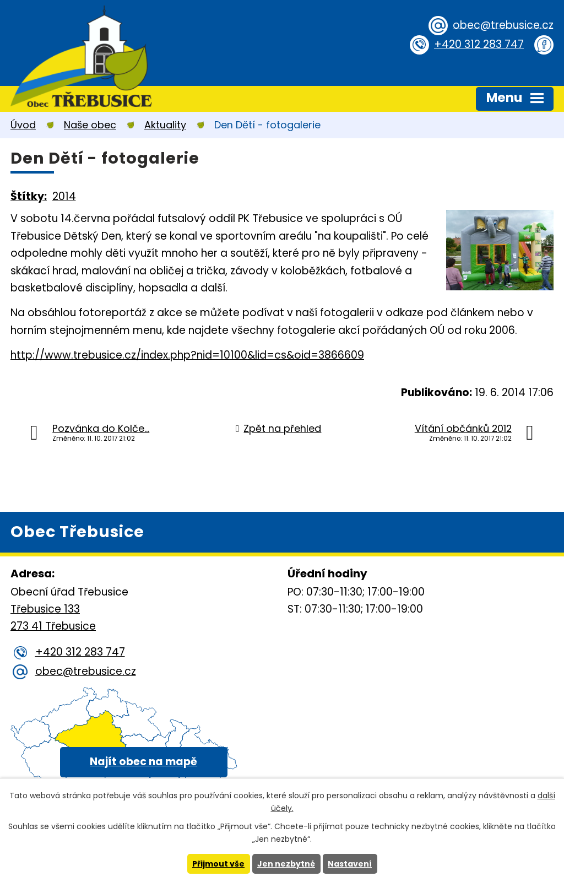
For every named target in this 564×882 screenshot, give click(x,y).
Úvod (23, 125)
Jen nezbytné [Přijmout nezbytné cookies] (286, 863)
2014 (64, 196)
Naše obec (90, 125)
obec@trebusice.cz (503, 24)
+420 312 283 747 (479, 43)
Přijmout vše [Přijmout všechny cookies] (218, 863)
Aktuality (165, 125)
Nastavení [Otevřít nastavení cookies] (350, 863)
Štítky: (28, 196)
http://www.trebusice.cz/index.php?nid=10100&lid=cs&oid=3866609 (187, 355)
